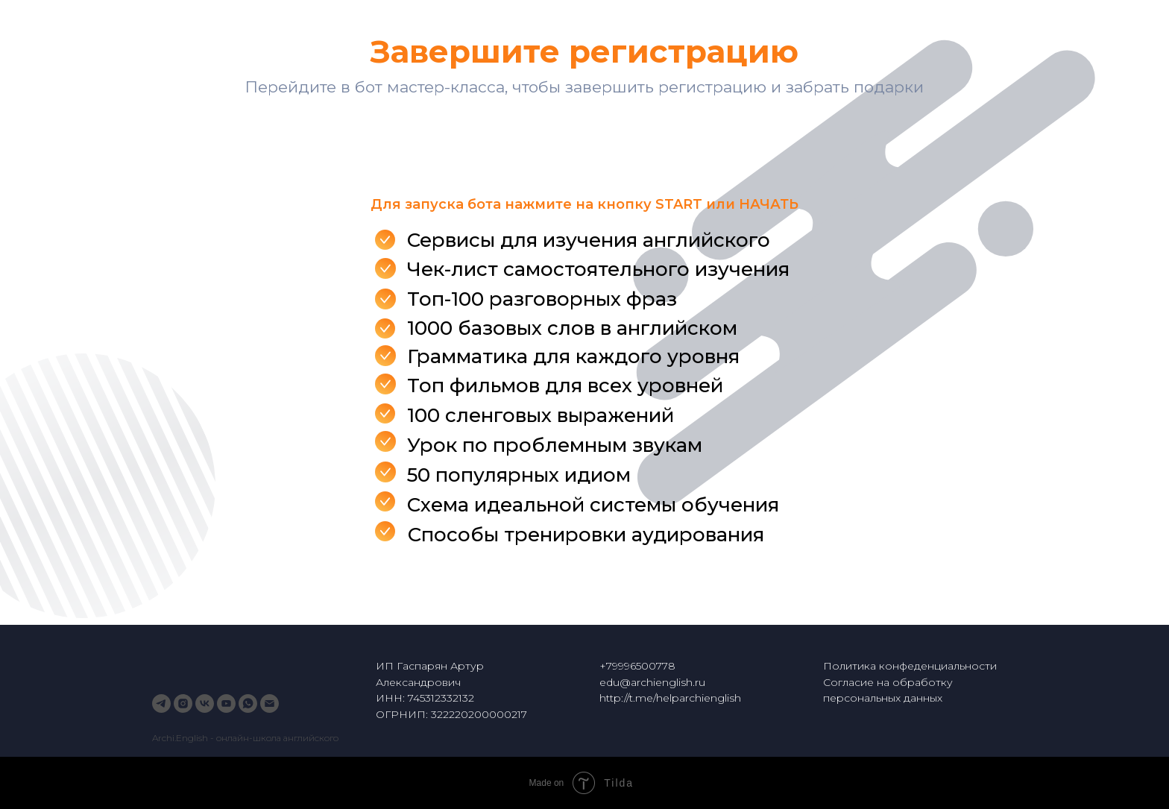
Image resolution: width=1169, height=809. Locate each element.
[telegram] (161, 703)
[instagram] (183, 703)
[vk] (204, 703)
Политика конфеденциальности (910, 666)
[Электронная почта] (269, 703)
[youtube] (226, 703)
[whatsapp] (248, 703)
